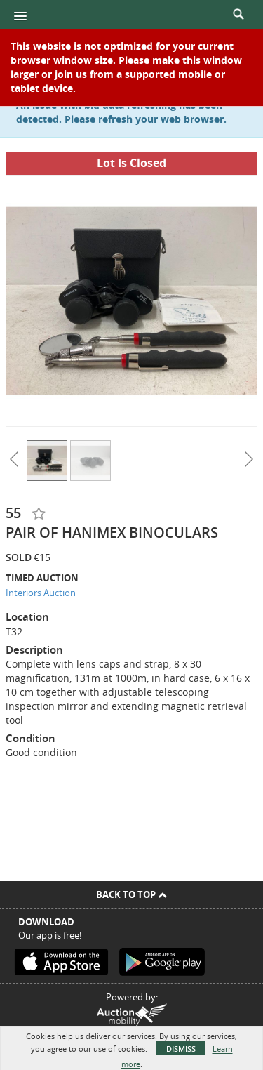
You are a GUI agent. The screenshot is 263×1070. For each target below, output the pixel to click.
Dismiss (181, 1048)
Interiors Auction (41, 592)
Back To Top (131, 894)
